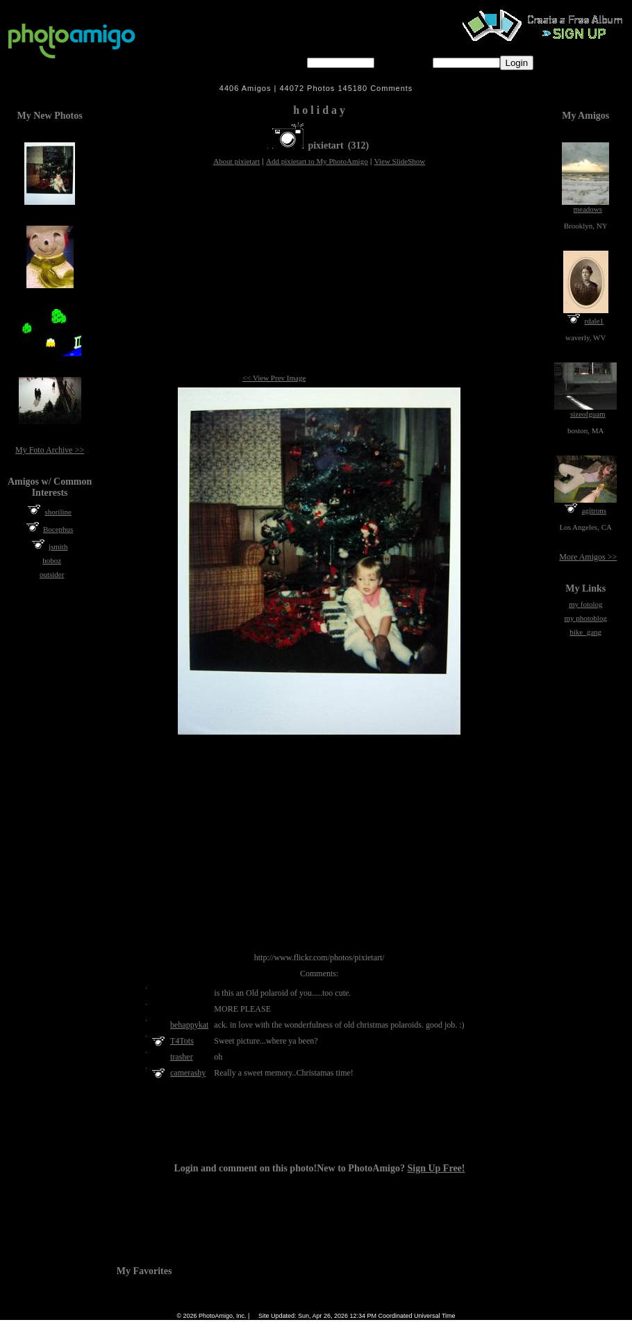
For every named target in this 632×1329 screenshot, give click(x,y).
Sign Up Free (429, 1306)
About (356, 1306)
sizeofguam (588, 414)
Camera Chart (259, 1306)
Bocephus (58, 529)
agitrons (594, 510)
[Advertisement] (319, 271)
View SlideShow (400, 161)
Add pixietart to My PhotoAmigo (317, 161)
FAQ (221, 1306)
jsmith (58, 546)
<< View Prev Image (274, 378)
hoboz (51, 560)
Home (193, 1306)
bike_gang (585, 632)
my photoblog (585, 618)
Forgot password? (577, 62)
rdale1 (594, 321)
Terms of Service (313, 1306)
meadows (587, 209)
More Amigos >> (588, 557)
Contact (389, 1306)
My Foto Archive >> (49, 450)
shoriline (58, 512)
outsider (52, 574)
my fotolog (586, 604)
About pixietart (236, 161)
